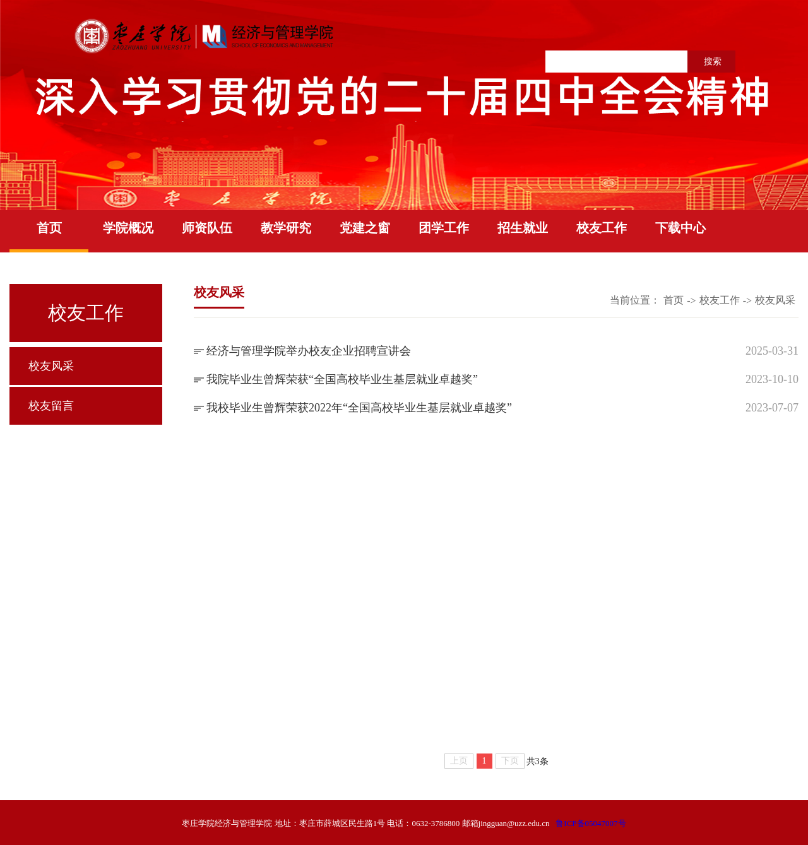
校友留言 (51, 405)
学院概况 (128, 228)
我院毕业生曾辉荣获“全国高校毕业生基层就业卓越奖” (342, 379)
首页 (49, 228)
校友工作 (601, 228)
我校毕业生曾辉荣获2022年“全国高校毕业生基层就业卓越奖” (359, 407)
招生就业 (522, 228)
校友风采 (51, 366)
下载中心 (680, 228)
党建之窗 (365, 228)
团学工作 (444, 228)
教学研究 (286, 228)
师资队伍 (207, 228)
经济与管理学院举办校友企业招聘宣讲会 (308, 351)
